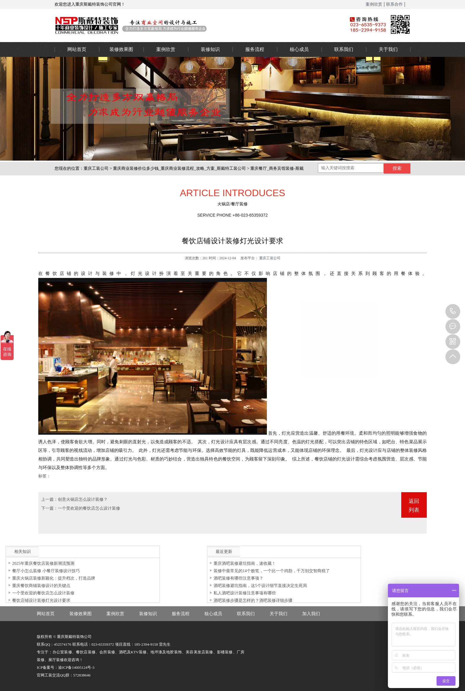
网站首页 (76, 49)
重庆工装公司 (96, 168)
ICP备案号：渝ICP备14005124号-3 (65, 667)
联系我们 (343, 49)
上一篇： (49, 499)
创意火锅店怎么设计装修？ (83, 499)
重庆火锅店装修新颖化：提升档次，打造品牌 (53, 578)
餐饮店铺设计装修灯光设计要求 (41, 600)
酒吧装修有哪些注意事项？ (238, 578)
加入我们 (311, 613)
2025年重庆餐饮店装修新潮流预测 (43, 563)
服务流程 (254, 49)
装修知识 (210, 49)
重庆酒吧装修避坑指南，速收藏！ (245, 563)
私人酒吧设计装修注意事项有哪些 (245, 593)
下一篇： (49, 508)
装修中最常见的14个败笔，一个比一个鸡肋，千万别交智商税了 (272, 571)
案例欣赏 (374, 4)
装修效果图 (121, 49)
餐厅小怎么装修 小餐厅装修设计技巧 (46, 571)
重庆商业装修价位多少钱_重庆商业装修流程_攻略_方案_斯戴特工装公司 (179, 168)
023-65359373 (452, 311)
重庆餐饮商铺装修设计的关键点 (41, 585)
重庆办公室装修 (192, 25)
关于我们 (388, 49)
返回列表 (414, 505)
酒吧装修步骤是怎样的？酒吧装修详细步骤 (253, 600)
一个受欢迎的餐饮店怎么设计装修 (89, 508)
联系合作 (394, 4)
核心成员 (299, 49)
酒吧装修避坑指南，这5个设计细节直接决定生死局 (260, 585)
